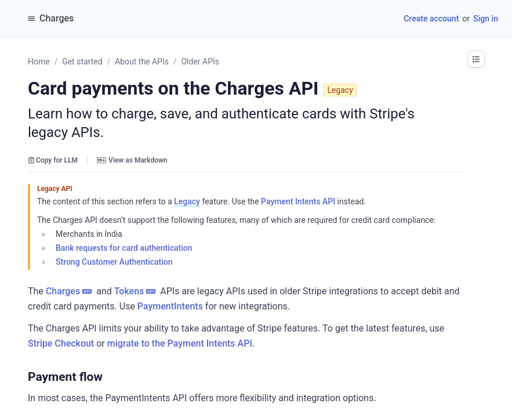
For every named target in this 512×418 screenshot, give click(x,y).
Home (39, 61)
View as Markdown (132, 160)
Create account (431, 18)
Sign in (485, 18)
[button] (476, 59)
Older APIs (200, 61)
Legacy (187, 201)
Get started (82, 61)
